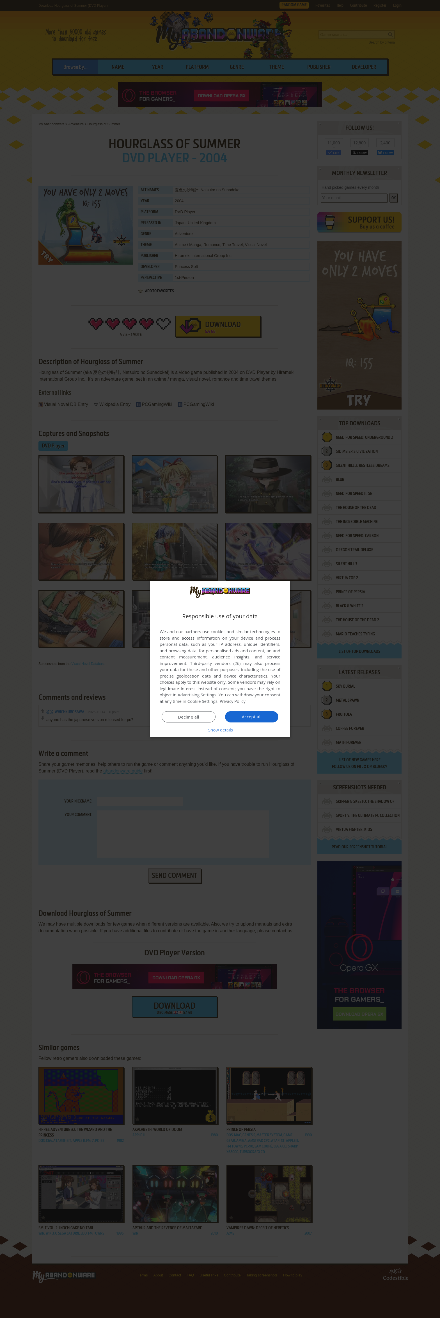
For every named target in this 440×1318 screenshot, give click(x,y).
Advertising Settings (197, 694)
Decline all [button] (188, 717)
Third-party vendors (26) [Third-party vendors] (215, 663)
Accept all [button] (252, 716)
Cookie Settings (202, 701)
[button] (220, 730)
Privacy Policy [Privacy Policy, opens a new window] (233, 701)
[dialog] (220, 659)
